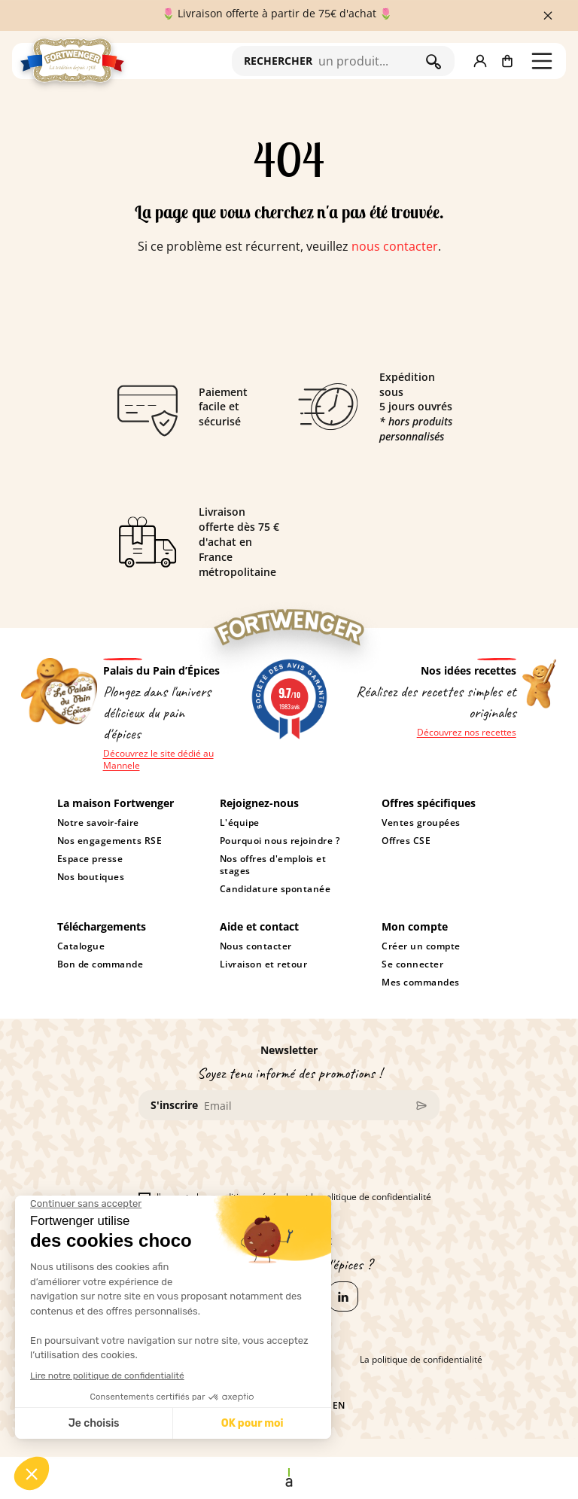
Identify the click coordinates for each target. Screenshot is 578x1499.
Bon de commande (100, 964)
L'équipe (240, 823)
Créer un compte (421, 946)
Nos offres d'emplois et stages (273, 865)
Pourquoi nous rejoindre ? (279, 841)
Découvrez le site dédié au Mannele (158, 760)
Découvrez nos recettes (466, 733)
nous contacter (394, 246)
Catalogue (81, 946)
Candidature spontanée (275, 889)
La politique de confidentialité (421, 1360)
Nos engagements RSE (110, 841)
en (339, 1406)
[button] (480, 61)
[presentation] (252, 1161)
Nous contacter (256, 946)
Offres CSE (406, 841)
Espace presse (90, 859)
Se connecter (412, 964)
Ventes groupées (421, 823)
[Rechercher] (368, 61)
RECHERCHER (278, 60)
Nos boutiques (91, 877)
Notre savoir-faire (98, 823)
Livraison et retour (264, 964)
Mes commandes (421, 982)
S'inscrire (174, 1105)
